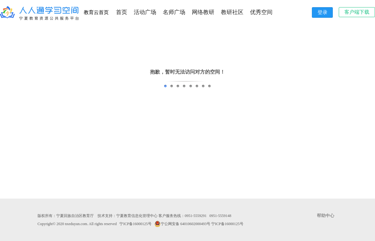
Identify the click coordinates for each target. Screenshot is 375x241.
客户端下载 (356, 12)
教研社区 (232, 12)
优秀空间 (261, 12)
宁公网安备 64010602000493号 (182, 224)
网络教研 (203, 12)
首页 (121, 12)
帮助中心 (325, 215)
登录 (323, 12)
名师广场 (174, 12)
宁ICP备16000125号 (135, 224)
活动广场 (145, 12)
